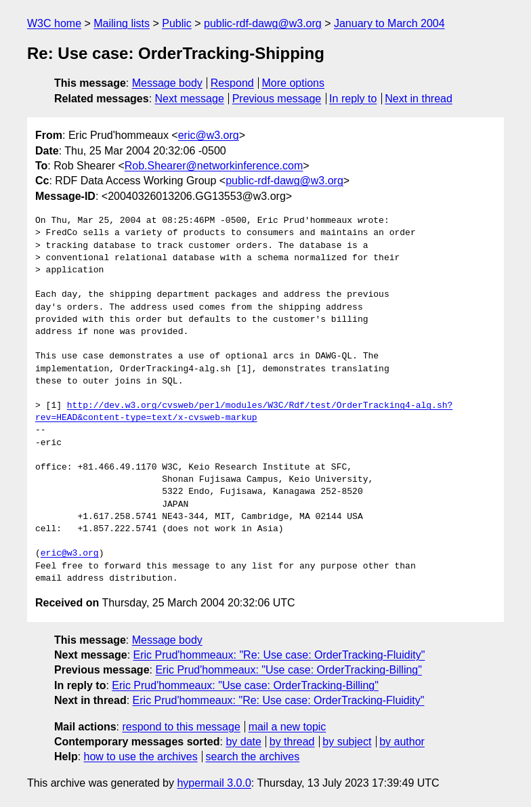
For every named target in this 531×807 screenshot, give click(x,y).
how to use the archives (141, 756)
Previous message (277, 98)
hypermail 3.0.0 (214, 783)
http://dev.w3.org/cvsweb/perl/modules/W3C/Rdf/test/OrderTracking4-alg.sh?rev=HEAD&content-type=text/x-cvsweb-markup (243, 412)
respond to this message (181, 726)
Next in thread (418, 98)
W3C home (54, 23)
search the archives (253, 756)
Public (177, 23)
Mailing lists (121, 23)
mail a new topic (287, 726)
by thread (292, 741)
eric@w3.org (208, 135)
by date (243, 741)
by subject (346, 741)
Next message (189, 98)
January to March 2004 (389, 23)
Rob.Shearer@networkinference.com (214, 165)
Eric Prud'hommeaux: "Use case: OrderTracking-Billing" (288, 670)
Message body (167, 83)
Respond (232, 83)
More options (293, 83)
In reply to (353, 98)
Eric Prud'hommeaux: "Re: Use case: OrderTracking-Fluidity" (279, 655)
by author (402, 741)
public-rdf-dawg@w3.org (263, 23)
